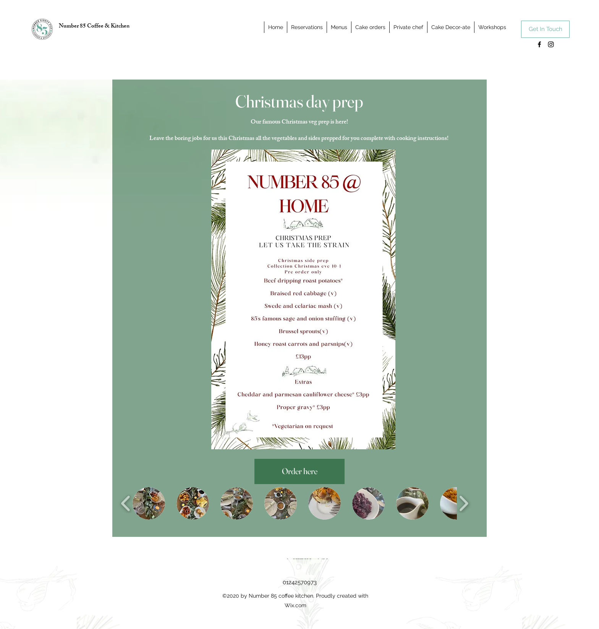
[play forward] (463, 503)
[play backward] (125, 503)
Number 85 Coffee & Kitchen (94, 26)
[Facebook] (539, 44)
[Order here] (299, 471)
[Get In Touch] (545, 29)
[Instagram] (551, 44)
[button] (149, 503)
